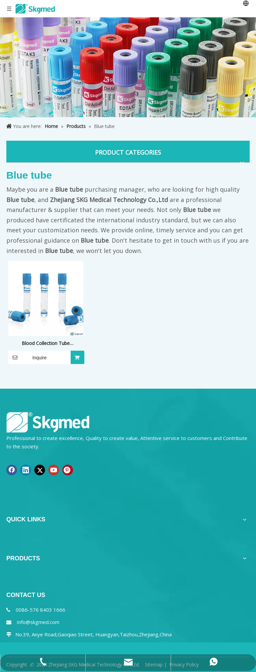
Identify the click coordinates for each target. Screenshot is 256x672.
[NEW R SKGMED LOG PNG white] (48, 422)
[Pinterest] (67, 470)
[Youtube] (53, 470)
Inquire (27, 357)
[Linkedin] (25, 470)
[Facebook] (11, 470)
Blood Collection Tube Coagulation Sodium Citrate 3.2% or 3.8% (45, 343)
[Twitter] (39, 470)
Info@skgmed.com (38, 622)
